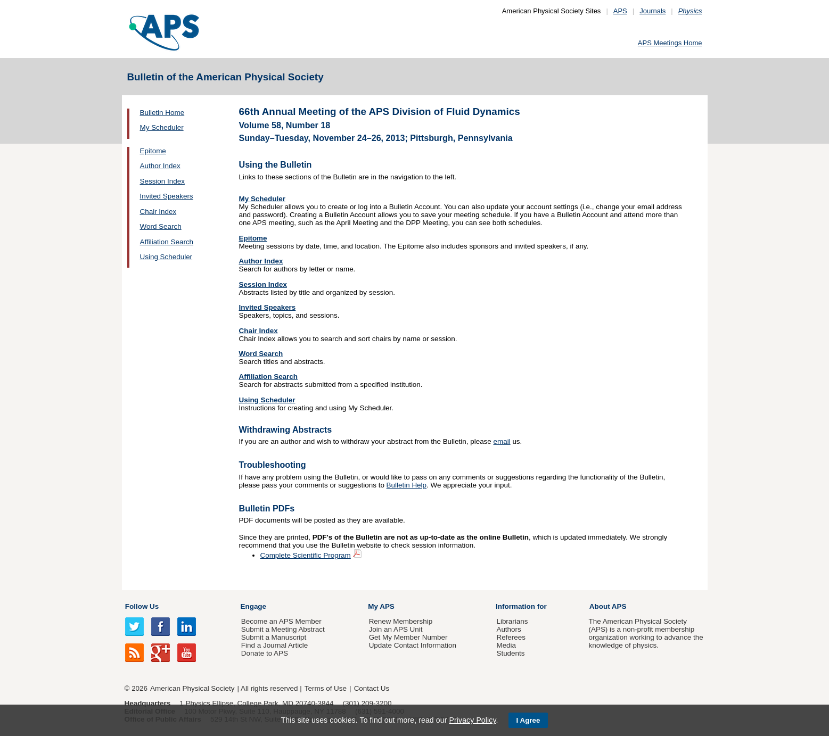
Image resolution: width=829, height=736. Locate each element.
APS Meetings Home (670, 43)
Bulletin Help (406, 485)
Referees (511, 637)
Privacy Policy (472, 720)
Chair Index (158, 212)
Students (510, 653)
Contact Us (371, 688)
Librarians (512, 621)
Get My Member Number (408, 637)
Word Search (161, 226)
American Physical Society (192, 688)
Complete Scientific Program (305, 555)
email (502, 441)
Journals (652, 11)
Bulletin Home (162, 113)
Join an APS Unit (396, 629)
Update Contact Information (412, 645)
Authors (508, 629)
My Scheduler (162, 127)
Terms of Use (326, 688)
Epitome (153, 151)
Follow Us (142, 606)
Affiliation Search (167, 242)
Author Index (160, 166)
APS (620, 11)
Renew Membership (401, 621)
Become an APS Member (281, 621)
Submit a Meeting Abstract (283, 629)
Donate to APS (264, 653)
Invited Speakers (166, 196)
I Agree (528, 720)
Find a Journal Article (274, 645)
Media (506, 645)
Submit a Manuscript (273, 637)
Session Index (162, 181)
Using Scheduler (166, 257)
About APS (608, 606)
